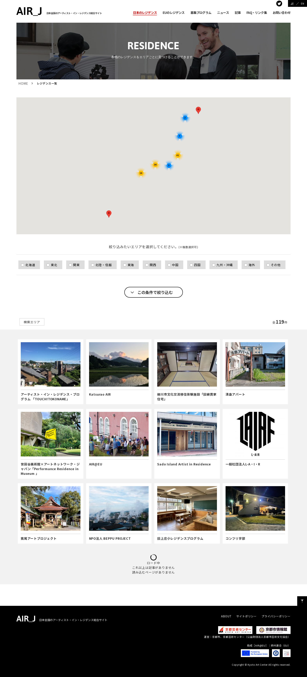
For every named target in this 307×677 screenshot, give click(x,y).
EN (302, 3)
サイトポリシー (246, 616)
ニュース (223, 12)
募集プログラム (201, 12)
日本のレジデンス (145, 12)
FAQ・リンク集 (257, 12)
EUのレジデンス (174, 12)
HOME (23, 83)
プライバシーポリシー (276, 616)
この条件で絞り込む (155, 292)
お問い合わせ (282, 12)
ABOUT (226, 616)
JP (292, 3)
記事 (238, 12)
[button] (108, 214)
